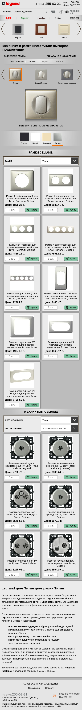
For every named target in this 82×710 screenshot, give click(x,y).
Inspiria (18, 37)
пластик (20, 61)
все (12, 61)
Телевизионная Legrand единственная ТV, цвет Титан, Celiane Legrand (22, 466)
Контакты (7, 12)
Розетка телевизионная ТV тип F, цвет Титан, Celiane (22, 562)
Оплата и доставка (23, 12)
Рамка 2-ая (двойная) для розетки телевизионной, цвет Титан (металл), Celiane (61, 198)
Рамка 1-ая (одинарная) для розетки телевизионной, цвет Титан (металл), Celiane (22, 198)
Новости (49, 688)
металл (59, 61)
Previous (3, 29)
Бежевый (47, 143)
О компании (34, 688)
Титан (15, 83)
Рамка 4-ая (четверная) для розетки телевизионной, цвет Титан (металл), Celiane (61, 247)
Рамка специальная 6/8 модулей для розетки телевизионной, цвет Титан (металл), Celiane (22, 395)
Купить (32, 210)
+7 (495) (48, 4)
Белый (35, 143)
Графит (24, 143)
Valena (64, 37)
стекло (32, 61)
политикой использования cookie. (45, 706)
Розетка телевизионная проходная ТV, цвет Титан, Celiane (60, 514)
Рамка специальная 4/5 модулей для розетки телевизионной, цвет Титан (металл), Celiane (61, 346)
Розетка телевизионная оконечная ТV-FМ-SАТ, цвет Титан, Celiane (22, 514)
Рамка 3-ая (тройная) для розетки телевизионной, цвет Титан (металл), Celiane (22, 247)
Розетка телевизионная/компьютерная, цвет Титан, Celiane (61, 563)
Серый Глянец (41, 83)
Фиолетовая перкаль (67, 83)
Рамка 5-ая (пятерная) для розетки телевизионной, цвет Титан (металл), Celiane (22, 296)
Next (79, 29)
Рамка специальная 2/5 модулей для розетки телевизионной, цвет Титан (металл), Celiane (22, 346)
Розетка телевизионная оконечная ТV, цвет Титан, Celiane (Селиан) (60, 466)
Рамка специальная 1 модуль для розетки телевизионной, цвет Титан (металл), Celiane (60, 296)
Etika (41, 37)
